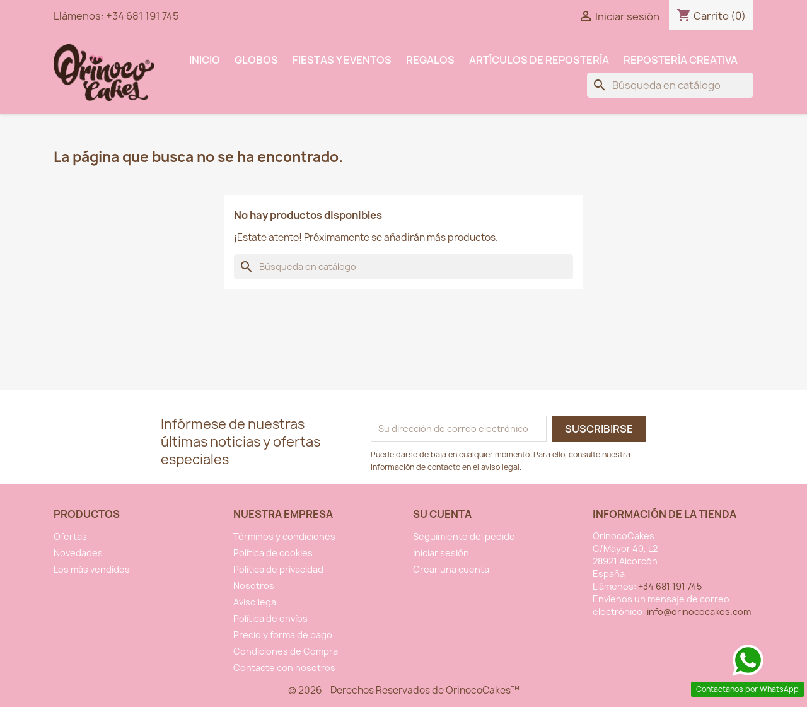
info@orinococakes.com (699, 611)
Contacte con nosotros (284, 668)
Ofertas (70, 536)
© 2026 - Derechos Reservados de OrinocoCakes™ (404, 690)
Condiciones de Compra (285, 651)
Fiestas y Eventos (342, 60)
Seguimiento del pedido (464, 536)
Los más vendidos (92, 569)
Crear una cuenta (451, 569)
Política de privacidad (278, 569)
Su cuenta (442, 514)
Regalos (430, 60)
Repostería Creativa (681, 60)
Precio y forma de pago (282, 635)
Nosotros (253, 586)
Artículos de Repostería (539, 60)
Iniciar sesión (441, 553)
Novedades (78, 553)
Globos (256, 60)
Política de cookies (273, 553)
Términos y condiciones (284, 536)
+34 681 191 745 (142, 16)
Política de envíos (270, 618)
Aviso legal (255, 602)
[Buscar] (670, 85)
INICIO (204, 60)
